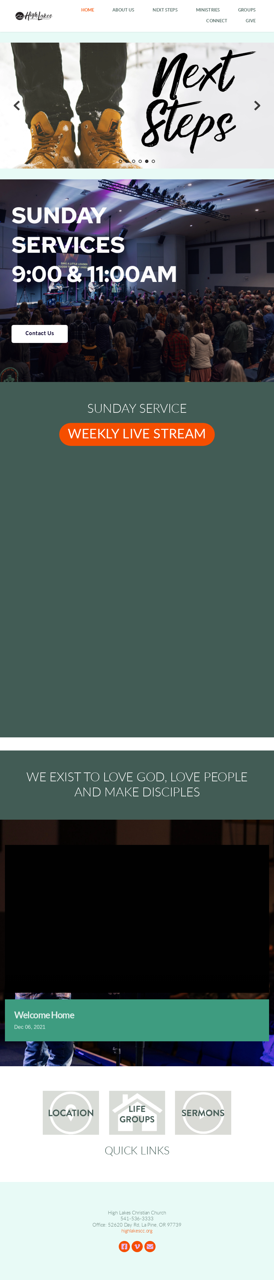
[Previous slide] (17, 105)
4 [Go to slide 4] (140, 161)
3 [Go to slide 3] (134, 161)
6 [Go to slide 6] (153, 161)
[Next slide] (257, 105)
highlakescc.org (137, 1231)
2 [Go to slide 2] (127, 161)
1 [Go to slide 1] (120, 161)
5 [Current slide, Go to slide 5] (147, 161)
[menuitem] (87, 10)
